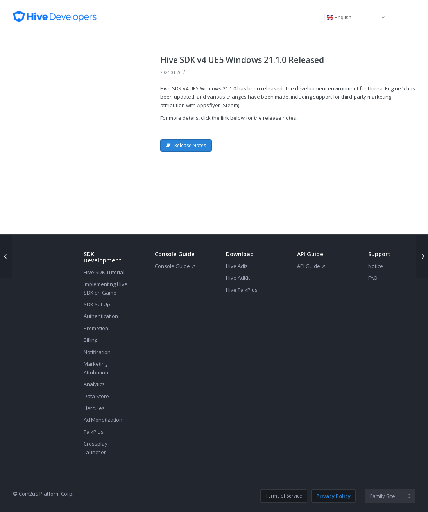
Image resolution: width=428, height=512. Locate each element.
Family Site (382, 495)
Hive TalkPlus (242, 289)
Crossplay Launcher (95, 447)
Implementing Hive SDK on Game (105, 288)
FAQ (373, 277)
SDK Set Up (97, 304)
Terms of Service (283, 495)
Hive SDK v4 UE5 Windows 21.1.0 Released (242, 59)
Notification (97, 352)
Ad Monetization (103, 419)
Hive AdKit (238, 277)
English (339, 17)
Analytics (94, 384)
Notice (375, 265)
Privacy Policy (333, 495)
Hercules (94, 407)
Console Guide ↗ (175, 265)
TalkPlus (94, 431)
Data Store (96, 396)
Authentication (101, 316)
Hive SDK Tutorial (104, 272)
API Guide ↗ (311, 265)
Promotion (96, 328)
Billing (90, 339)
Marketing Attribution (96, 367)
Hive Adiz (237, 265)
